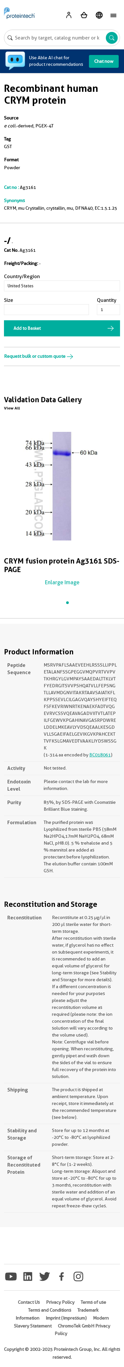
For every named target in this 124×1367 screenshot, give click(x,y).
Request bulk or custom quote (38, 356)
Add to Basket (27, 328)
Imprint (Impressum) (66, 1318)
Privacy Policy (60, 1302)
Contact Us (29, 1302)
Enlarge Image (62, 582)
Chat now (103, 61)
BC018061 (100, 754)
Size (8, 300)
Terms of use (93, 1302)
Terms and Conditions (49, 1310)
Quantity (106, 300)
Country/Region (22, 276)
